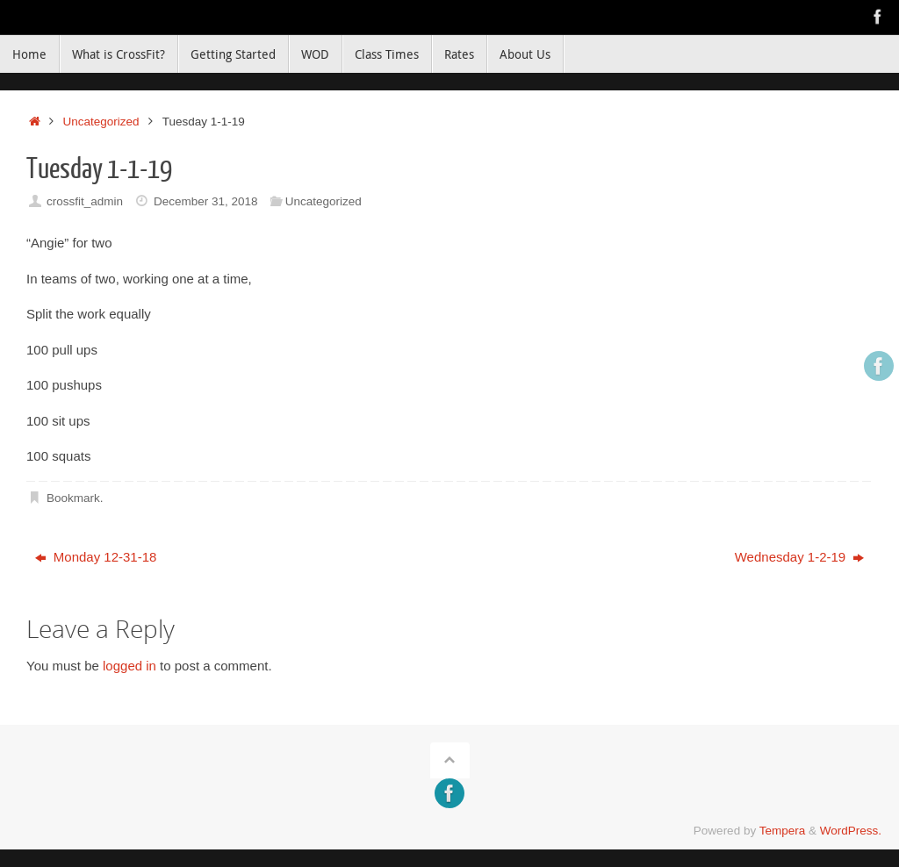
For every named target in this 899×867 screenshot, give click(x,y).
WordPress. (850, 830)
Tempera (782, 830)
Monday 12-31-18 (96, 556)
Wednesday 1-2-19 (800, 556)
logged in (129, 665)
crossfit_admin (85, 201)
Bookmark (73, 498)
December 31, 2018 (206, 201)
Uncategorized (101, 121)
